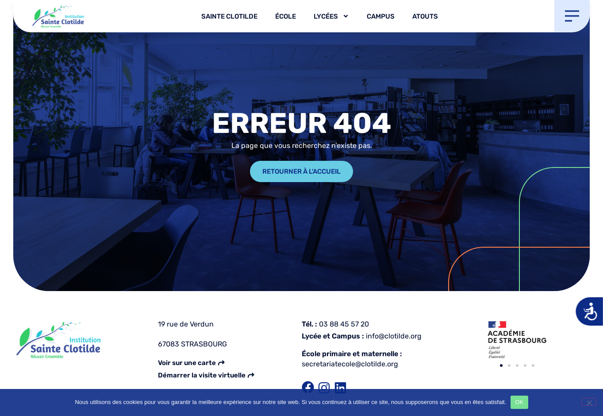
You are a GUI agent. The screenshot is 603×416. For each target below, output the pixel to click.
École (285, 16)
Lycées (331, 16)
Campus (381, 16)
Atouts (425, 16)
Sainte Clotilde (229, 16)
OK (519, 402)
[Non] (588, 402)
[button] (501, 365)
